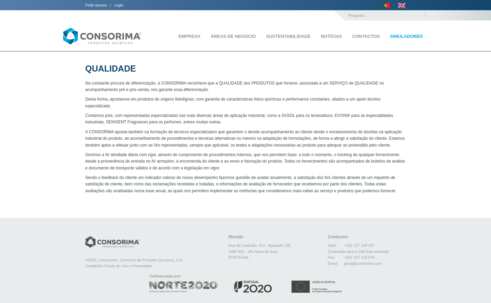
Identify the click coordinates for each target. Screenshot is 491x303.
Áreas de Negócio (233, 36)
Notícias (331, 36)
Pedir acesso (96, 5)
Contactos (366, 36)
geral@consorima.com (363, 263)
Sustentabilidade (288, 36)
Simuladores (406, 36)
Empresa (189, 36)
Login (118, 5)
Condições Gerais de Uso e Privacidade (118, 266)
